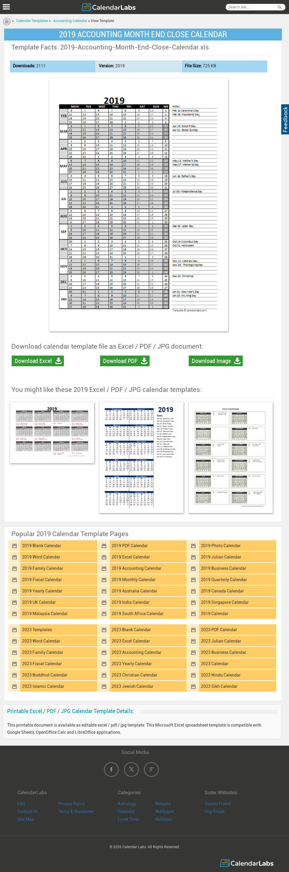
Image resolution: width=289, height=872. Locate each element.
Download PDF (120, 360)
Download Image (211, 360)
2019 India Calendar (131, 602)
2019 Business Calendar (223, 568)
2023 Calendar (214, 663)
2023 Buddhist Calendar (44, 675)
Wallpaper (164, 811)
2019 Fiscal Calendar (42, 579)
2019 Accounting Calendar (137, 568)
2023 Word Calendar (41, 641)
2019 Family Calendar (42, 568)
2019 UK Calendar (39, 602)
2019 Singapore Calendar (225, 602)
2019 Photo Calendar (221, 545)
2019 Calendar (214, 613)
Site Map (25, 819)
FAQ (21, 803)
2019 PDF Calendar (130, 545)
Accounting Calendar (70, 21)
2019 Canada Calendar (222, 591)
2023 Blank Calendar (131, 629)
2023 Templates (37, 629)
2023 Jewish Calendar (132, 686)
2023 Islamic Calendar (43, 686)
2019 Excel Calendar (131, 557)
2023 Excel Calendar (131, 641)
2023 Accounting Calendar (137, 652)
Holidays (163, 819)
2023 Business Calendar (223, 652)
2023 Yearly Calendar (132, 663)
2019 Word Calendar (41, 557)
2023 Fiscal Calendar (42, 663)
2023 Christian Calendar (134, 675)
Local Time (128, 819)
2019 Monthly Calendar (134, 579)
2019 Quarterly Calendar (224, 579)
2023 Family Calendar (42, 652)
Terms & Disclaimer (76, 811)
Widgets (162, 803)
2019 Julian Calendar (221, 557)
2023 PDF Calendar (219, 629)
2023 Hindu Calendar (221, 675)
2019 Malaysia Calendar (45, 613)
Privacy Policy (71, 803)
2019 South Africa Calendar (138, 613)
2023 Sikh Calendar (219, 686)
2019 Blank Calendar (41, 545)
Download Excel (33, 360)
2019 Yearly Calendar (42, 591)
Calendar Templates (32, 21)
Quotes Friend (218, 803)
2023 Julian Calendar (221, 641)
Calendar (126, 811)
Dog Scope (215, 811)
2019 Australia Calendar (134, 591)
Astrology (127, 803)
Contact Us (27, 811)
